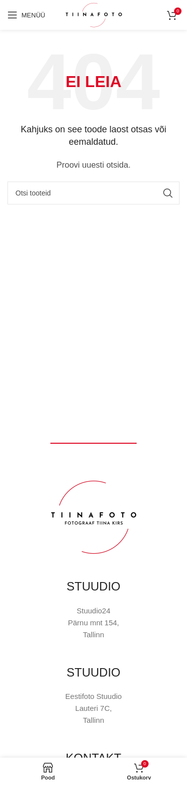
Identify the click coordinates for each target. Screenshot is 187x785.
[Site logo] (93, 14)
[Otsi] (93, 193)
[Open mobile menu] (26, 15)
